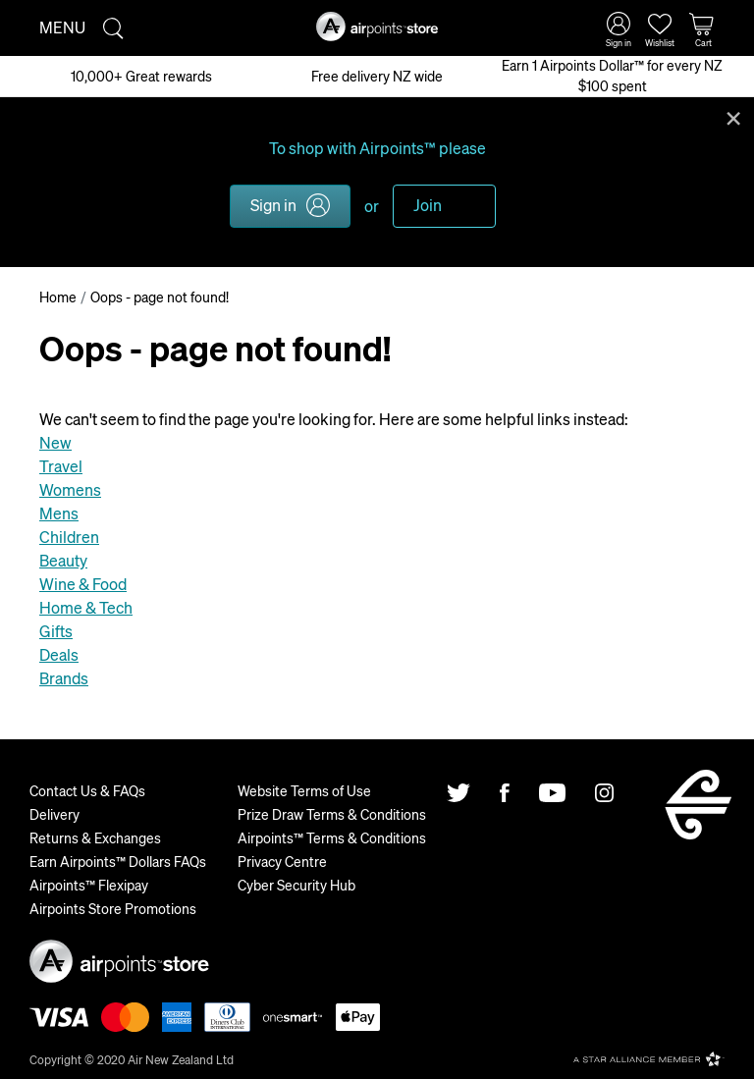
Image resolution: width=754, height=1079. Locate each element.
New (55, 442)
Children (69, 536)
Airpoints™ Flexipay (88, 884)
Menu (62, 27)
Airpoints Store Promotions (112, 908)
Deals (59, 654)
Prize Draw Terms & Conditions (332, 814)
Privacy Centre (282, 861)
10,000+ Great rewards (141, 75)
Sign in (273, 204)
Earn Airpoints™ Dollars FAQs (117, 861)
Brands (63, 678)
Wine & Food (83, 583)
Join (427, 204)
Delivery (54, 814)
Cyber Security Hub (296, 884)
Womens (70, 489)
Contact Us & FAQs (87, 790)
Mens (59, 513)
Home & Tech (86, 607)
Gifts (56, 630)
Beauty (63, 560)
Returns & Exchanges (95, 837)
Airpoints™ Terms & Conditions (332, 837)
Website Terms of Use (304, 790)
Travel (60, 466)
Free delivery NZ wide (377, 75)
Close (733, 117)
